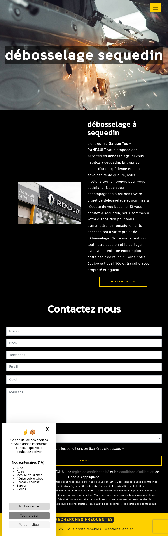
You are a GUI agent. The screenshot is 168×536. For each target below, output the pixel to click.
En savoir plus (123, 282)
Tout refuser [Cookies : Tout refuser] (29, 515)
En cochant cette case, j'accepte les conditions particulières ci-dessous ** (68, 449)
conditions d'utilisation (136, 472)
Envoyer (84, 461)
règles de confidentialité (90, 472)
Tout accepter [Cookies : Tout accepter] (29, 506)
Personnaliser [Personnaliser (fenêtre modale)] (29, 525)
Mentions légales (118, 529)
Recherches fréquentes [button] (84, 519)
